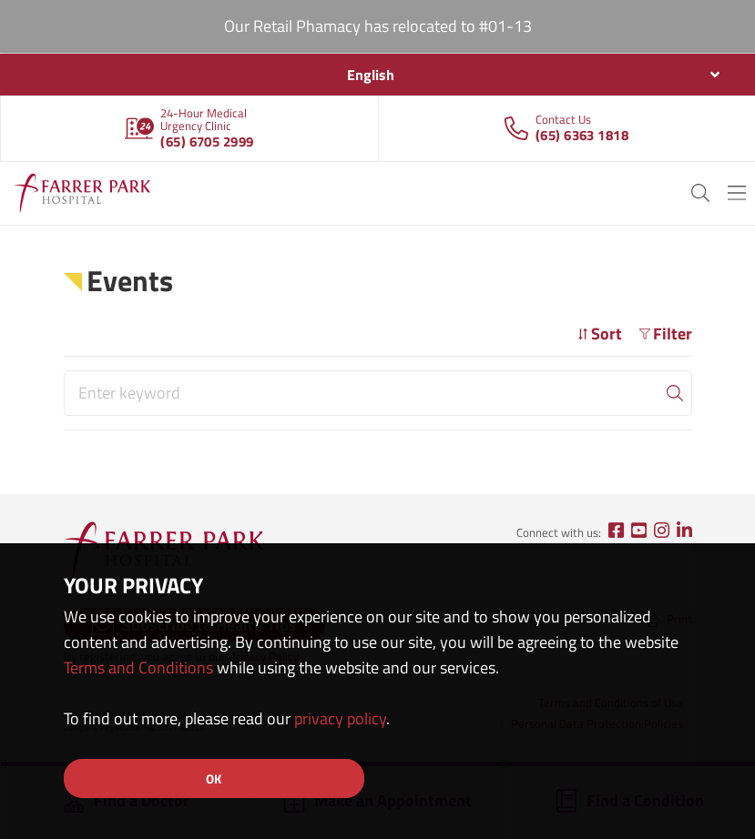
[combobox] (377, 74)
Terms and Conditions (138, 667)
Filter (665, 333)
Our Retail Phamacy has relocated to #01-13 (378, 26)
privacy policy (340, 718)
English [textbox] (370, 75)
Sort (599, 333)
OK (213, 778)
